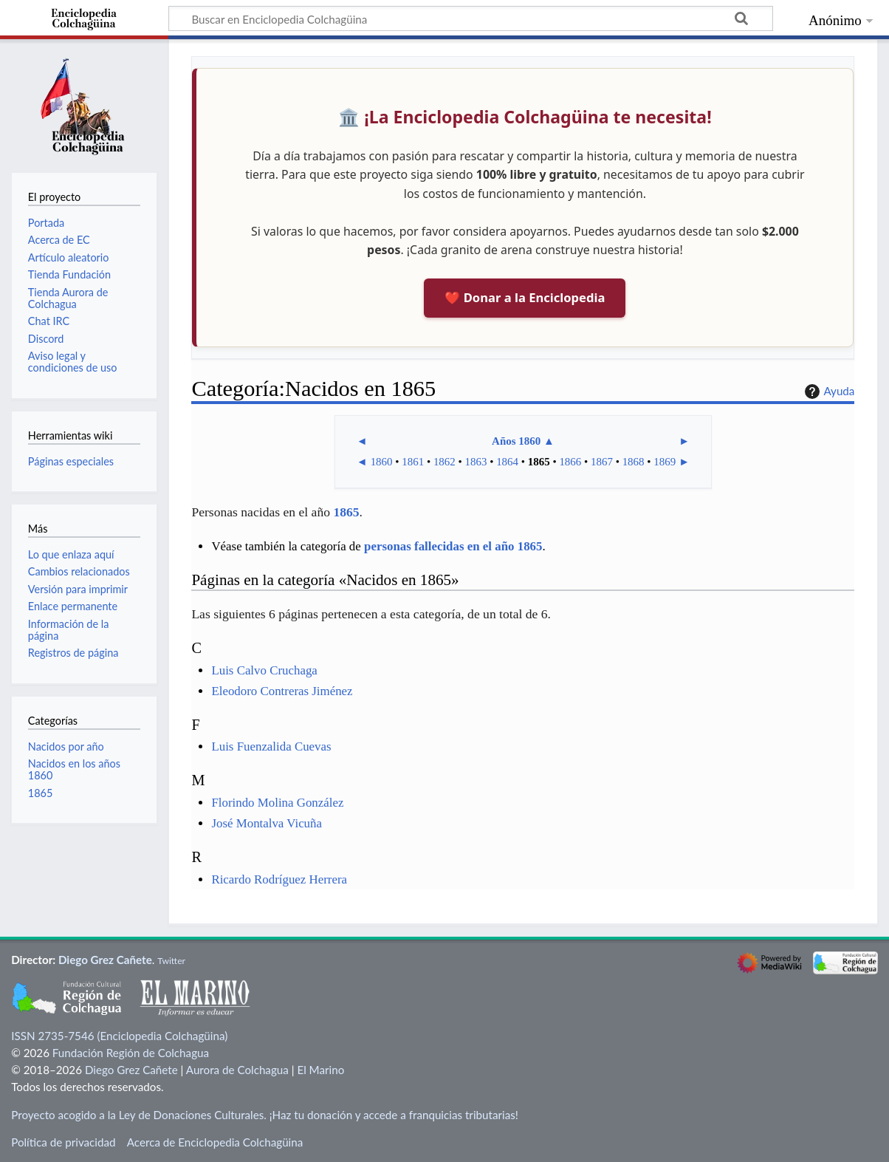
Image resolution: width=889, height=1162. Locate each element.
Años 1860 (516, 441)
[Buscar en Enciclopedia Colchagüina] (470, 18)
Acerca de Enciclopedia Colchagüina (215, 1142)
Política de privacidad (63, 1142)
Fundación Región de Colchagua (130, 1052)
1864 (507, 462)
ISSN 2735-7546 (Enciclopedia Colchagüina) (119, 1035)
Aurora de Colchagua (237, 1069)
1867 (602, 462)
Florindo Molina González (277, 803)
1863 (476, 462)
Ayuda (827, 391)
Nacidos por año (66, 746)
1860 (382, 462)
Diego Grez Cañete (105, 959)
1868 (633, 462)
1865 (539, 462)
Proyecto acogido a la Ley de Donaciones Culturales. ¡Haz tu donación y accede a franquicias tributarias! (264, 1114)
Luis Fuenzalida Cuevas (271, 746)
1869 (664, 462)
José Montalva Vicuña (266, 823)
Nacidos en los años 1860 (74, 769)
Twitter (171, 960)
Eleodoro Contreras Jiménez (281, 691)
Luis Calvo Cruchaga (264, 670)
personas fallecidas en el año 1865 (453, 546)
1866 (570, 462)
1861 (413, 462)
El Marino (320, 1069)
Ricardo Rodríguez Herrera (279, 879)
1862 (444, 462)
